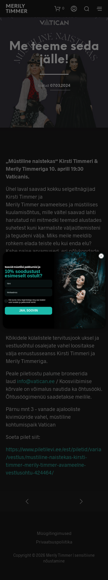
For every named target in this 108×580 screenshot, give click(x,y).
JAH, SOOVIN (28, 310)
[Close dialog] (101, 255)
